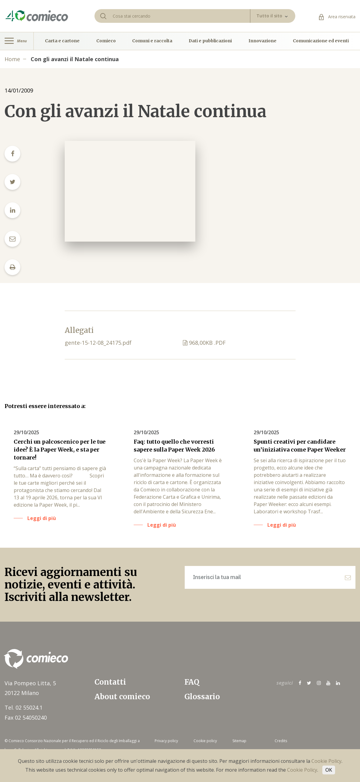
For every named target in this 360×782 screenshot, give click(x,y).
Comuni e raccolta (152, 41)
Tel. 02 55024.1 (24, 707)
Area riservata (337, 16)
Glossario (202, 696)
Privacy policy (166, 740)
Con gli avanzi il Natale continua (75, 59)
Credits (281, 740)
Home (12, 59)
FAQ (191, 682)
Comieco (106, 41)
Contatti (110, 682)
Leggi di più (41, 518)
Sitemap (239, 740)
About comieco (122, 696)
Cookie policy (205, 740)
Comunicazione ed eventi (321, 41)
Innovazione (262, 41)
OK (328, 769)
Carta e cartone (62, 41)
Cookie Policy (326, 761)
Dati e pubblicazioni (210, 41)
